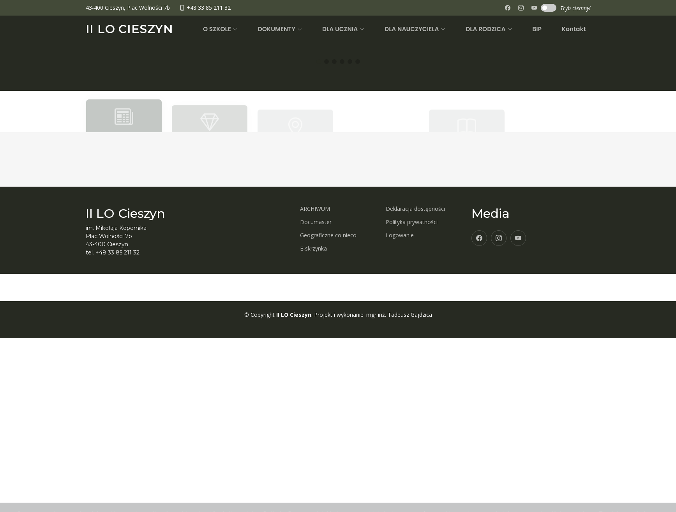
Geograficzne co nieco (328, 429)
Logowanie (400, 429)
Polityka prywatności (412, 415)
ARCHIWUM (315, 402)
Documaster (316, 415)
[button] (258, 29)
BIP (546, 29)
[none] (534, 8)
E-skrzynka (313, 442)
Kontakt (576, 29)
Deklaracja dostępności (415, 402)
